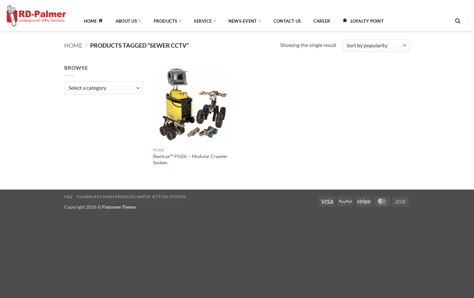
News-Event (244, 21)
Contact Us (287, 21)
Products (168, 21)
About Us (129, 21)
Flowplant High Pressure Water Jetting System (131, 196)
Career (321, 21)
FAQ (68, 196)
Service (205, 21)
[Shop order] (376, 45)
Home (73, 45)
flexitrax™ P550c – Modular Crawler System (190, 159)
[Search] (457, 21)
